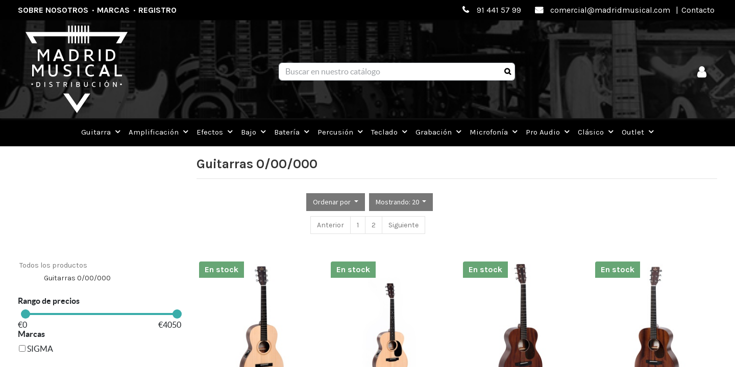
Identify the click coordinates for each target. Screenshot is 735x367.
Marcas (113, 10)
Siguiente (403, 225)
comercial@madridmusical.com (610, 10)
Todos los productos (53, 265)
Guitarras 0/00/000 (77, 278)
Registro (157, 10)
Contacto (698, 10)
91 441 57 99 (499, 10)
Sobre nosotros (53, 10)
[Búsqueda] (507, 72)
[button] (335, 202)
